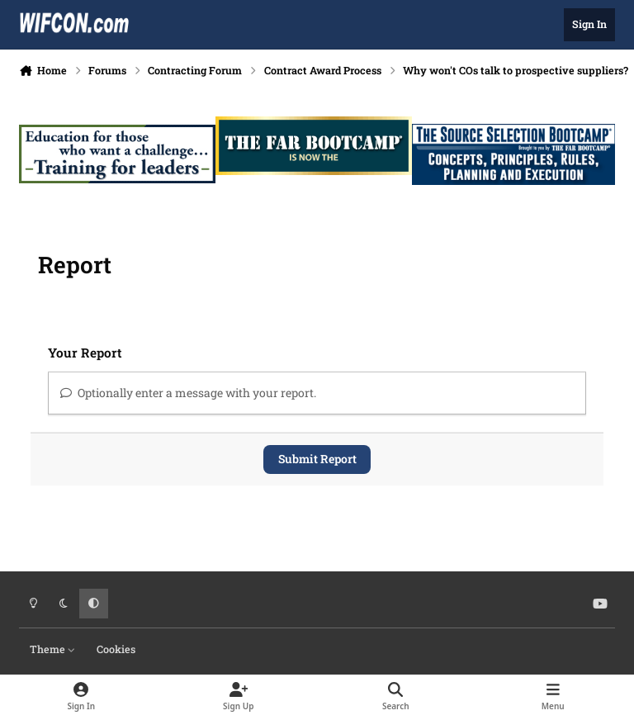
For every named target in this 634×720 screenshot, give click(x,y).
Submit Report (317, 459)
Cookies (116, 649)
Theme (53, 649)
